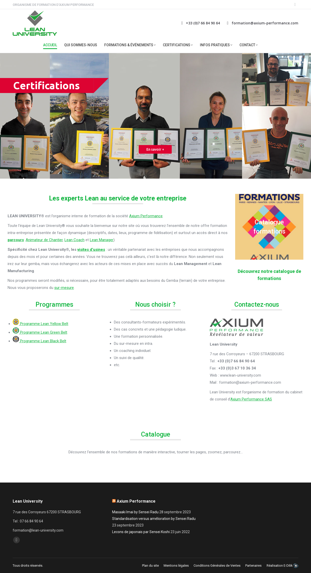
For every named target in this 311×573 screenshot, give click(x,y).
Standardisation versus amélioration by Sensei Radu (154, 519)
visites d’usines (91, 249)
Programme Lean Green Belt (40, 332)
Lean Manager (101, 240)
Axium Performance (146, 216)
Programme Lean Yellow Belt (40, 323)
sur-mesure (64, 287)
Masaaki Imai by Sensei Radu (135, 512)
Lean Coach (74, 240)
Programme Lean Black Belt (39, 341)
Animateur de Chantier (44, 240)
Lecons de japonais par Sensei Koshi (141, 532)
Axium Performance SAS (251, 399)
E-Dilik (288, 565)
